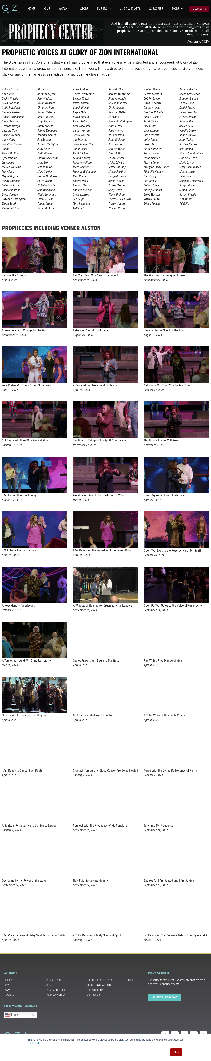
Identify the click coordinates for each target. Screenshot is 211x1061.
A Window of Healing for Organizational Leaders (102, 605)
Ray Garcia (150, 181)
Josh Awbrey (116, 144)
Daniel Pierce (187, 108)
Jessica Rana (116, 135)
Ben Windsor (44, 98)
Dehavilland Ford (189, 112)
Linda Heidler (152, 158)
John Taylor (186, 140)
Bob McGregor (152, 98)
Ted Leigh (78, 199)
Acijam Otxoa (10, 89)
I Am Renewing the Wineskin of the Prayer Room (102, 550)
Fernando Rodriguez (120, 121)
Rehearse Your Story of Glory (90, 330)
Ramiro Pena (80, 181)
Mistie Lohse (187, 172)
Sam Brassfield (46, 190)
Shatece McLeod (82, 190)
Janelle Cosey (187, 130)
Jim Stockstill (152, 135)
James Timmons (47, 130)
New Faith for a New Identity (90, 880)
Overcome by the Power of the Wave (24, 880)
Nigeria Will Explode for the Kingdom (24, 715)
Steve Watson (152, 194)
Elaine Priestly (152, 117)
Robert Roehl (151, 185)
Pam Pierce (79, 176)
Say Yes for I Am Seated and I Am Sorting (169, 880)
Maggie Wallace (82, 162)
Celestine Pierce (118, 103)
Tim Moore (185, 199)
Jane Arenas (115, 130)
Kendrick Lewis (82, 153)
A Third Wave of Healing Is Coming (165, 715)
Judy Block (43, 149)
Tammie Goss (45, 199)
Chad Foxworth (153, 103)
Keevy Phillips (10, 153)
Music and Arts (130, 8)
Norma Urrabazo (47, 176)
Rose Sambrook (11, 190)
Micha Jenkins (117, 172)
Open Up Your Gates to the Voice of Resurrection (173, 605)
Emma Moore (10, 121)
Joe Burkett (44, 140)
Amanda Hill (115, 89)
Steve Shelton (116, 194)
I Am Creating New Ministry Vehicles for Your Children (35, 935)
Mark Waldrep (81, 167)
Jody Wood (8, 140)
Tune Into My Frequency (158, 825)
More (177, 9)
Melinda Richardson (85, 172)
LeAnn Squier (116, 158)
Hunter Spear (45, 126)
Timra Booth (9, 203)
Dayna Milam (80, 112)
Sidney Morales (153, 190)
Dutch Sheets (81, 117)
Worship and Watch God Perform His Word (99, 495)
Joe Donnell (80, 140)
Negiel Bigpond (11, 176)
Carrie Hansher (46, 103)
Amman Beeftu (188, 89)
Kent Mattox (115, 153)
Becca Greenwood (189, 94)
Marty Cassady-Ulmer (156, 167)
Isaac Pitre (150, 126)
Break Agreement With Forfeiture (164, 495)
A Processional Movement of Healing (95, 385)
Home (31, 8)
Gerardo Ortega (11, 126)
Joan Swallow (187, 135)
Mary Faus (8, 172)
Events (104, 9)
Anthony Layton (46, 94)
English (12, 1015)
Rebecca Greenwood (191, 181)
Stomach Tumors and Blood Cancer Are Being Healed (105, 770)
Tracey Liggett (116, 203)
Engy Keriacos (45, 121)
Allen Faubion (81, 89)
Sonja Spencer (10, 194)
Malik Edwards (117, 162)
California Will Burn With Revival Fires (167, 385)
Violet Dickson (46, 208)
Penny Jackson (11, 181)
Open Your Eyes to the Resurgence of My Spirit (172, 550)
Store (84, 8)
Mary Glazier (44, 172)
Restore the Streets (14, 275)
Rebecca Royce (10, 185)
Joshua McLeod (188, 144)
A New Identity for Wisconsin (19, 605)
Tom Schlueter (81, 203)
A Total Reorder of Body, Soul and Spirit (97, 935)
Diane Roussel (45, 117)
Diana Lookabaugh (13, 117)
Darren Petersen (46, 112)
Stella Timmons (46, 194)
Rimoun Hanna (81, 185)
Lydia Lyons (44, 162)
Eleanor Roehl (187, 117)
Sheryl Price (115, 190)
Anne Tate (8, 94)
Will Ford (78, 208)
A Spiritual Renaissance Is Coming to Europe (29, 825)
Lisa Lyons (8, 162)
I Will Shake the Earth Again (19, 550)
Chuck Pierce (81, 108)
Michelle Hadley (153, 172)
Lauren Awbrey (81, 158)
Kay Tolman (186, 149)
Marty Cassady (116, 167)
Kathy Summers (153, 149)
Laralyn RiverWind (47, 158)
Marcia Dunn (151, 162)
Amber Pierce (152, 89)
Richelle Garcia (46, 185)
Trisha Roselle (152, 203)
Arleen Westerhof (83, 94)
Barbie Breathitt (153, 94)
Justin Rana (80, 149)
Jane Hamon (151, 130)
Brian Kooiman (10, 103)
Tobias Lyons (45, 203)
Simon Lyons (186, 190)
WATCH (65, 9)
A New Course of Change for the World (25, 330)
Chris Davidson (11, 108)
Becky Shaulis (10, 98)
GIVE (47, 8)
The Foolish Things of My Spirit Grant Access (100, 440)
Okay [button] (176, 1052)
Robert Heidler (116, 185)
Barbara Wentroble (119, 94)
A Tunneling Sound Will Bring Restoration (27, 660)
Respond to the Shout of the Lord (164, 330)
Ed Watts (113, 117)
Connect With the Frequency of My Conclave (100, 825)
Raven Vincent (116, 181)
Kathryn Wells (116, 149)
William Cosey (116, 208)
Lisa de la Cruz (188, 158)
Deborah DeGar (117, 112)
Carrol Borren (81, 103)
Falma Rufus (80, 121)
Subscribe (156, 8)
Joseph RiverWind (83, 144)
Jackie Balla (186, 126)
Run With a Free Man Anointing (163, 660)
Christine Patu (45, 108)
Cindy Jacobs (116, 108)
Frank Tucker (151, 121)
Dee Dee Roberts (153, 112)
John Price (150, 140)
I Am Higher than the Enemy (19, 495)
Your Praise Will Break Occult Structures (26, 385)
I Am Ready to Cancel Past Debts (22, 770)
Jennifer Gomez (46, 135)
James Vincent (82, 130)
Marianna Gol (45, 167)
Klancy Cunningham (191, 153)
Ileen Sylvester (81, 126)
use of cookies (35, 1043)
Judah (5, 149)
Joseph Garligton (47, 144)
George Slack (187, 121)
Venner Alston (10, 208)
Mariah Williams (11, 167)
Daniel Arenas (152, 108)
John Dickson (116, 140)
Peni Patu (185, 176)
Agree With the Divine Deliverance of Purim (170, 770)
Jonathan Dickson (12, 144)
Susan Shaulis (187, 194)
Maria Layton (187, 162)
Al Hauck (42, 89)
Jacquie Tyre (9, 130)
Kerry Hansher (152, 153)
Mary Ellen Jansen (190, 167)
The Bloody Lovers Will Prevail (162, 440)
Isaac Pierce (115, 126)
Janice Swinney (11, 135)
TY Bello (184, 203)
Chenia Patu (186, 103)
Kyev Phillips (9, 158)
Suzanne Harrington (14, 199)
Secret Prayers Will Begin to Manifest (96, 660)
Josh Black (150, 144)
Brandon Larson (188, 98)
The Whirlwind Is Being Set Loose (164, 275)
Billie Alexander (117, 98)
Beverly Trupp (81, 98)
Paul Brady (150, 176)
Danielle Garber (11, 112)
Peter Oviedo (45, 181)
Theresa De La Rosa (119, 199)
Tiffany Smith (152, 199)
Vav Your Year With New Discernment (95, 275)
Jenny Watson (81, 135)
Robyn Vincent (188, 185)
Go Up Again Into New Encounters (93, 715)
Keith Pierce (44, 153)
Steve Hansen (81, 194)
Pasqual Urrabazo (118, 176)
